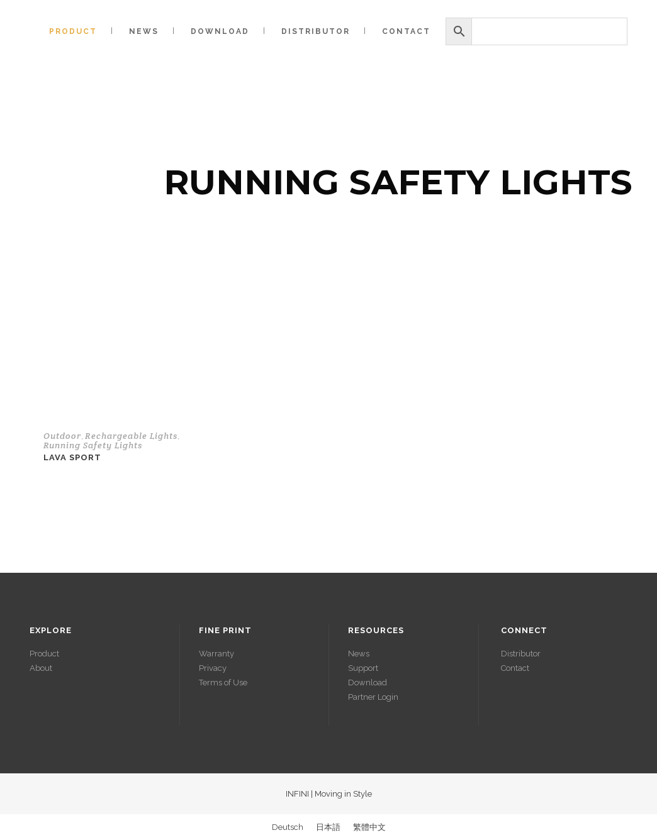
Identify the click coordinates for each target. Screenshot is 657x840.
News (358, 653)
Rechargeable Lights (131, 435)
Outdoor (62, 435)
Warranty (216, 653)
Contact (515, 668)
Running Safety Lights (92, 445)
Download (367, 682)
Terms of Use (223, 682)
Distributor (521, 653)
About (41, 668)
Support (363, 668)
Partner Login (373, 697)
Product (44, 653)
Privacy (213, 668)
